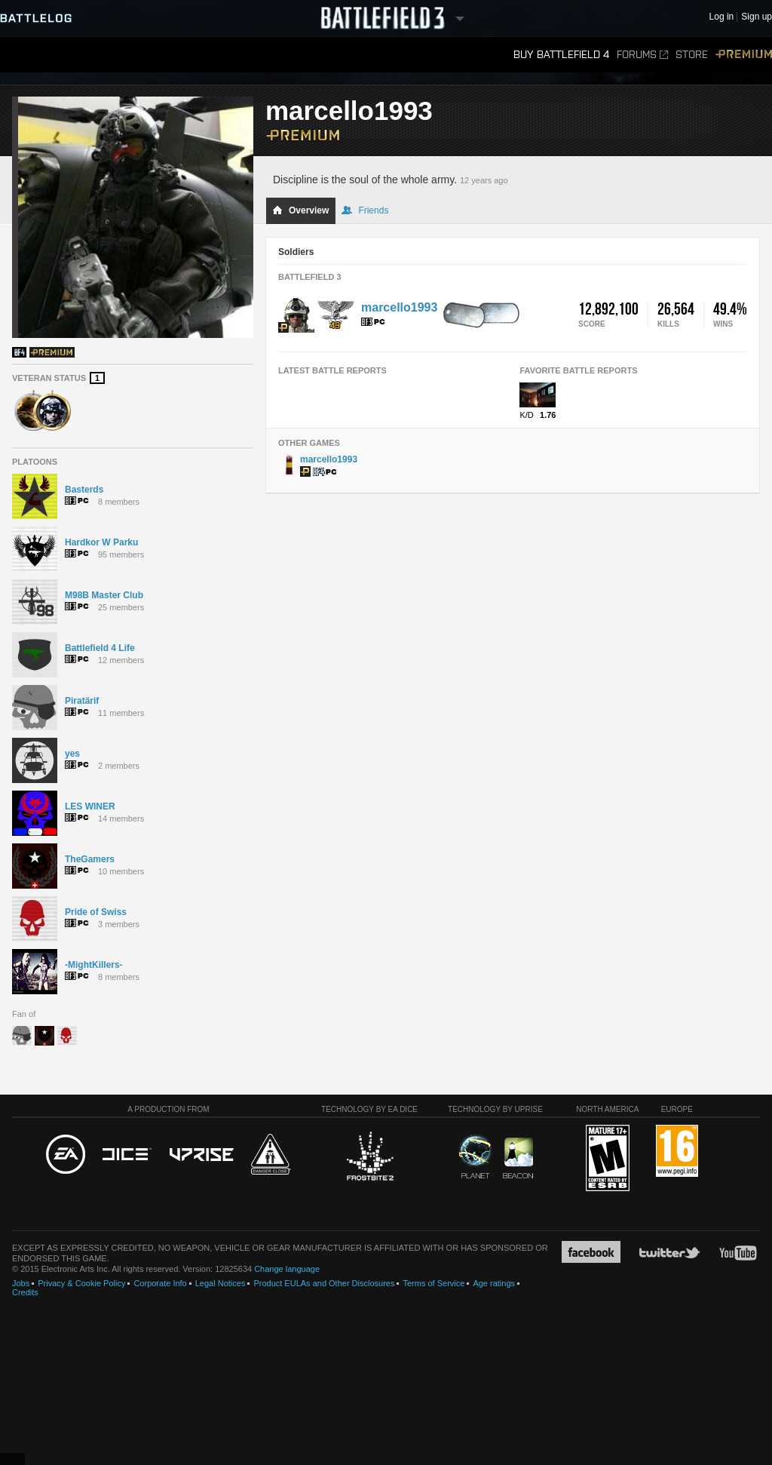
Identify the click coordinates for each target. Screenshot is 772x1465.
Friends (365, 210)
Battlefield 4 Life (100, 648)
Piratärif (82, 701)
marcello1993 (399, 307)
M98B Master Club (104, 595)
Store (692, 54)
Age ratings (494, 1283)
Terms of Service (433, 1283)
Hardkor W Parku (101, 542)
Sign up (756, 17)
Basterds (84, 489)
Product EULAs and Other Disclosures (323, 1283)
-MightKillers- (94, 965)
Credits (25, 1292)
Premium (743, 54)
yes (72, 753)
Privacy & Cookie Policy (81, 1283)
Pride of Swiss (96, 912)
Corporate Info (159, 1283)
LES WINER (90, 806)
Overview (300, 210)
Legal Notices (220, 1283)
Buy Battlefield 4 (561, 54)
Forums (642, 54)
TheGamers (90, 859)
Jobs (20, 1283)
